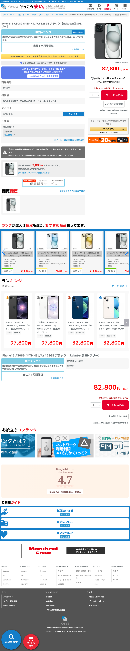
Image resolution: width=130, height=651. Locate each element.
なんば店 (8, 134)
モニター (116, 571)
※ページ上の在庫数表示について (69, 140)
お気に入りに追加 (114, 104)
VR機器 (61, 584)
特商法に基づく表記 (96, 597)
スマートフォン (26, 566)
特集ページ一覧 (9, 605)
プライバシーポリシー (97, 601)
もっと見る (118, 286)
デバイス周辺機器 (81, 566)
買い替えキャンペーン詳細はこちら (34, 172)
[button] (108, 130)
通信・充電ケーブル (83, 571)
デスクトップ (100, 580)
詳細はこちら (78, 49)
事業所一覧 (50, 605)
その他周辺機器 (117, 566)
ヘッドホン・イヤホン (83, 576)
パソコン (96, 566)
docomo (6, 571)
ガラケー (61, 571)
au (4, 575)
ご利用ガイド (8, 597)
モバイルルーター (64, 575)
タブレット (42, 566)
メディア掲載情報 (10, 601)
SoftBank (7, 580)
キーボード (117, 580)
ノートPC (98, 571)
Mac (96, 584)
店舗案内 (49, 601)
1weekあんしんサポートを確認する (43, 76)
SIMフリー (7, 584)
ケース (78, 582)
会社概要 (49, 597)
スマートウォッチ (64, 580)
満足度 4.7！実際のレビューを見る (65, 492)
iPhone (4, 566)
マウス (115, 575)
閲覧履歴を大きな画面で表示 (72, 191)
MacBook (98, 575)
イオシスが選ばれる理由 (55, 610)
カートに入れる (114, 95)
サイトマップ (94, 605)
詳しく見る (78, 32)
